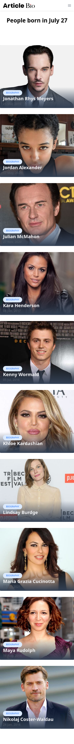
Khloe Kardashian (23, 443)
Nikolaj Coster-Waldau (28, 719)
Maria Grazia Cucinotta (29, 581)
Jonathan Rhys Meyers (28, 98)
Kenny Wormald (21, 374)
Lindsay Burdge (20, 512)
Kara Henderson (21, 305)
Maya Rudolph (19, 650)
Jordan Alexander (22, 167)
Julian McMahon (21, 236)
